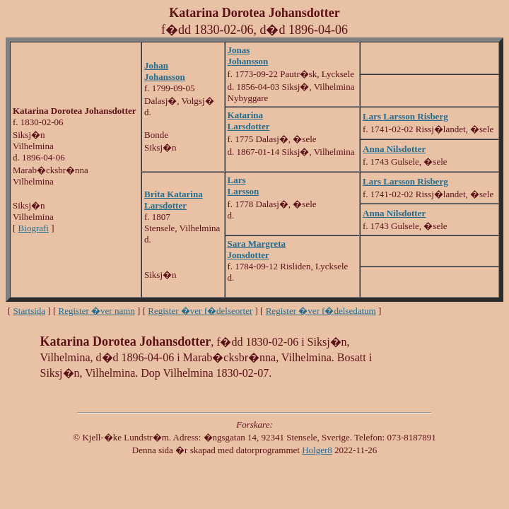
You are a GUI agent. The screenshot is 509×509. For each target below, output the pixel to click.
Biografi (33, 228)
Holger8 (317, 450)
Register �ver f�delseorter (200, 310)
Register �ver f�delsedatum (321, 310)
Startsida (29, 310)
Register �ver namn (97, 310)
